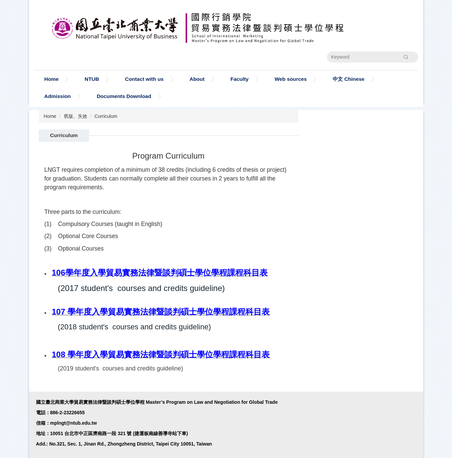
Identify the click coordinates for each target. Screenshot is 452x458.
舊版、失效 (75, 116)
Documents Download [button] (124, 96)
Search (405, 57)
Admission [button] (57, 96)
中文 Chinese (348, 79)
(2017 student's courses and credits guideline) (141, 288)
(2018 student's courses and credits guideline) (134, 327)
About (196, 79)
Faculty (240, 79)
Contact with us (144, 79)
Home (51, 79)
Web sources (291, 79)
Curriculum (105, 116)
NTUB (92, 79)
